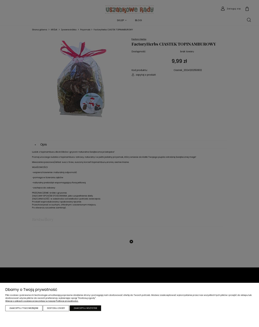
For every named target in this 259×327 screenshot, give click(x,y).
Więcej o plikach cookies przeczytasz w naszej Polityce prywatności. (41, 301)
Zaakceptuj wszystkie (85, 308)
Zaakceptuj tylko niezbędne (23, 308)
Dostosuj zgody (56, 308)
